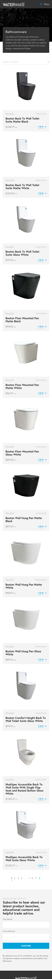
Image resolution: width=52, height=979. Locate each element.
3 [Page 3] (18, 878)
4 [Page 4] (21, 878)
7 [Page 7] (29, 878)
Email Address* (9, 931)
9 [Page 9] (35, 878)
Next (39, 878)
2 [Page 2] (14, 878)
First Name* (8, 919)
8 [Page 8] (32, 878)
